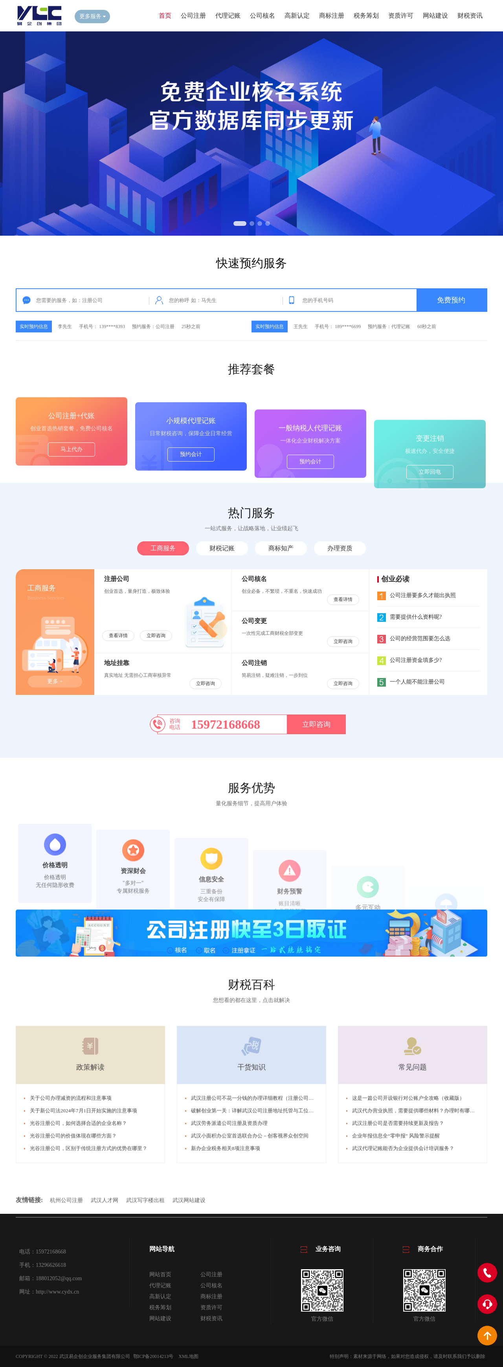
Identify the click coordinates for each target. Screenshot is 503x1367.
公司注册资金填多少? (409, 660)
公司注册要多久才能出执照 (416, 595)
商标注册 (331, 15)
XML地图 (188, 1356)
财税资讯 (470, 15)
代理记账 (227, 15)
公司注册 (193, 15)
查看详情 (118, 635)
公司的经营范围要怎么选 (413, 638)
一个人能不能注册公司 (411, 682)
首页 (165, 15)
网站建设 (435, 15)
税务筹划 (366, 15)
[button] (239, 223)
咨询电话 (174, 724)
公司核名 (262, 15)
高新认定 (297, 15)
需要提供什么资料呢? (409, 617)
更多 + (54, 681)
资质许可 (400, 15)
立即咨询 (156, 635)
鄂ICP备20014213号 (153, 1356)
